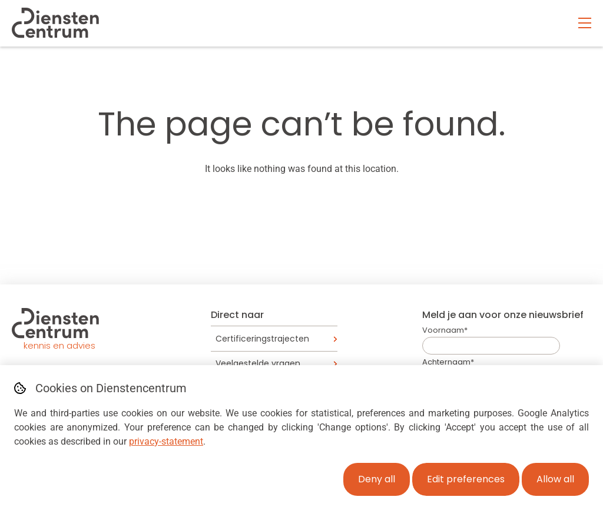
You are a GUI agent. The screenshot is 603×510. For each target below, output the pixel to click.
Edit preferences (466, 479)
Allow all (555, 479)
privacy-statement (166, 441)
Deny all (376, 479)
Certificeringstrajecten (262, 339)
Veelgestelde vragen (258, 363)
